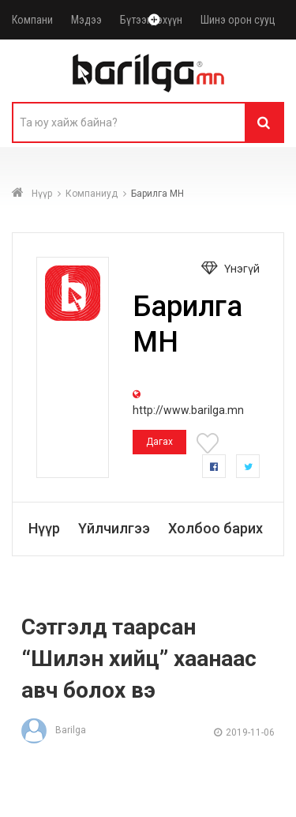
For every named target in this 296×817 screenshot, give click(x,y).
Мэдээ (86, 19)
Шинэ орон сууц (237, 19)
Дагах (159, 441)
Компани (32, 19)
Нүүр (42, 193)
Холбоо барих (215, 528)
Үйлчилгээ (114, 528)
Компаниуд (92, 193)
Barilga (53, 730)
